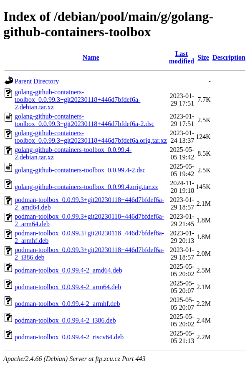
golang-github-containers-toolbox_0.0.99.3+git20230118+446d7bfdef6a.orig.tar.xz (91, 136)
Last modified (181, 57)
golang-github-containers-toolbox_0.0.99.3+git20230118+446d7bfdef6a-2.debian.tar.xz (77, 99)
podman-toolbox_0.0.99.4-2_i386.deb (65, 320)
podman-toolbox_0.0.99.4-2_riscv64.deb (69, 337)
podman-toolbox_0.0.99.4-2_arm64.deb (68, 286)
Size (203, 57)
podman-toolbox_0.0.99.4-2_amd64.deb (68, 270)
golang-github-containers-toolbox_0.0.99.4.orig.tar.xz (86, 186)
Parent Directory (37, 81)
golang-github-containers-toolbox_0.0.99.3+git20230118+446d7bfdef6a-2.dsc (84, 120)
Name (91, 57)
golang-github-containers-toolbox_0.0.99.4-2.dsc (80, 170)
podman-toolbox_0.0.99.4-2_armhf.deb (67, 303)
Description (228, 57)
